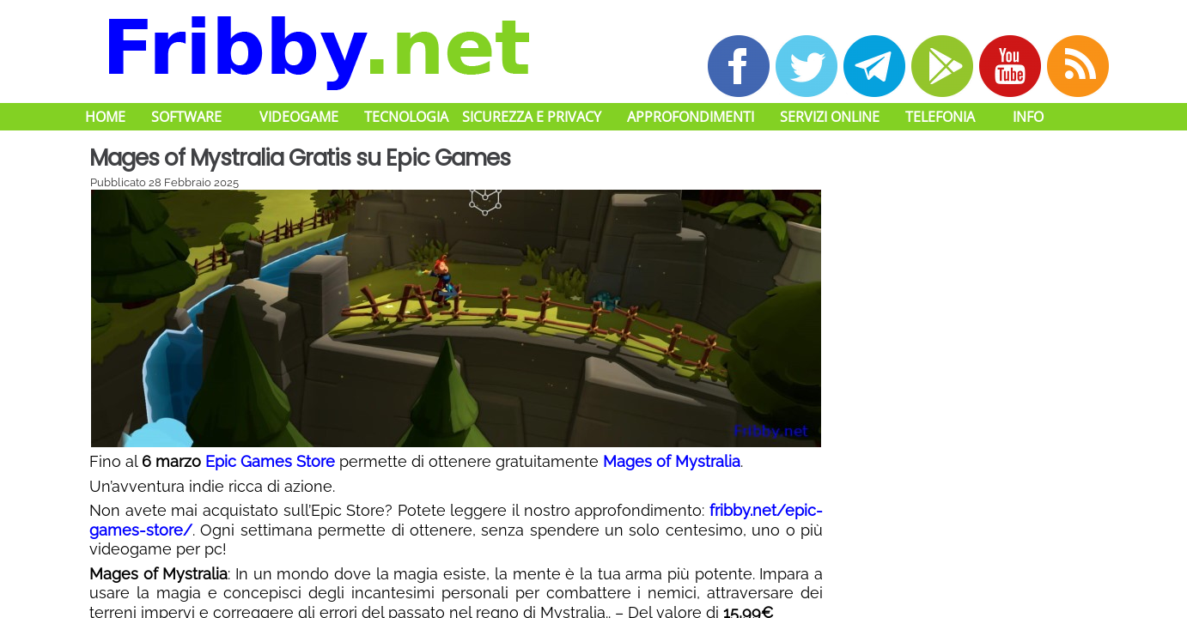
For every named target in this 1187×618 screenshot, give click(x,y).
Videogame (298, 116)
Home (105, 116)
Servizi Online (830, 116)
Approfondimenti (690, 116)
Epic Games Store (270, 461)
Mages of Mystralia (671, 461)
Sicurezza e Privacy (531, 116)
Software (186, 116)
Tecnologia (406, 116)
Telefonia (940, 116)
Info (1028, 116)
